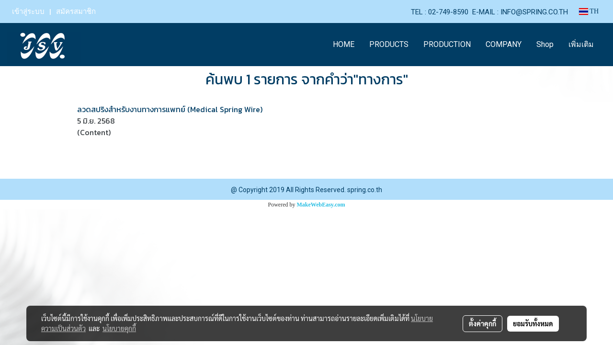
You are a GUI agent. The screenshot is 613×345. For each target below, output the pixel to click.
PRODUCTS (389, 44)
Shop (545, 44)
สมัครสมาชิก (76, 11)
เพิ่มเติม (581, 44)
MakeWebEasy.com (321, 204)
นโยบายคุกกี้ (119, 328)
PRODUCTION (447, 44)
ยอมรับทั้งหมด (533, 323)
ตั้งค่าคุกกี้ (482, 323)
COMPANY (504, 44)
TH (589, 11)
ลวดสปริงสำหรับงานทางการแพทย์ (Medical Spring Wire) (169, 109)
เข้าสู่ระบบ (28, 11)
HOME (343, 44)
